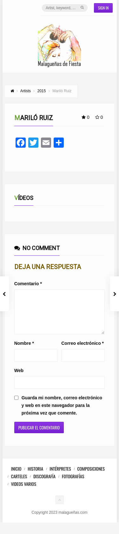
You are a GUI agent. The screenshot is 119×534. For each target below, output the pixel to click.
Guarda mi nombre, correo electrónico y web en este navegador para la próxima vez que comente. (62, 413)
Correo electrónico (82, 350)
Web (18, 378)
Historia (35, 476)
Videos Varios (23, 491)
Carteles (19, 483)
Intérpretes (60, 476)
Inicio (16, 476)
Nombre (24, 350)
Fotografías (73, 483)
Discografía (44, 483)
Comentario (28, 283)
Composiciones (91, 476)
